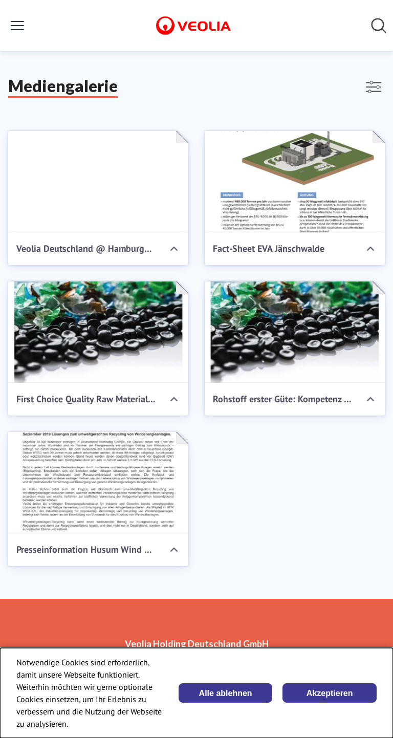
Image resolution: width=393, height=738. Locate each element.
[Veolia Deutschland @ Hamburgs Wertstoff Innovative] (98, 181)
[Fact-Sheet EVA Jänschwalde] (295, 181)
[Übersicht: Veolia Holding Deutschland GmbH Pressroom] (193, 25)
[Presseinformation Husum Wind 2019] (98, 482)
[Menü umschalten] (17, 25)
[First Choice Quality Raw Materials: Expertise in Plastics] (98, 332)
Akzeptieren (330, 693)
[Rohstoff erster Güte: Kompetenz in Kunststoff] (295, 332)
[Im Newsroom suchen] (378, 25)
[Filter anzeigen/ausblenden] (373, 87)
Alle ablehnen (225, 693)
